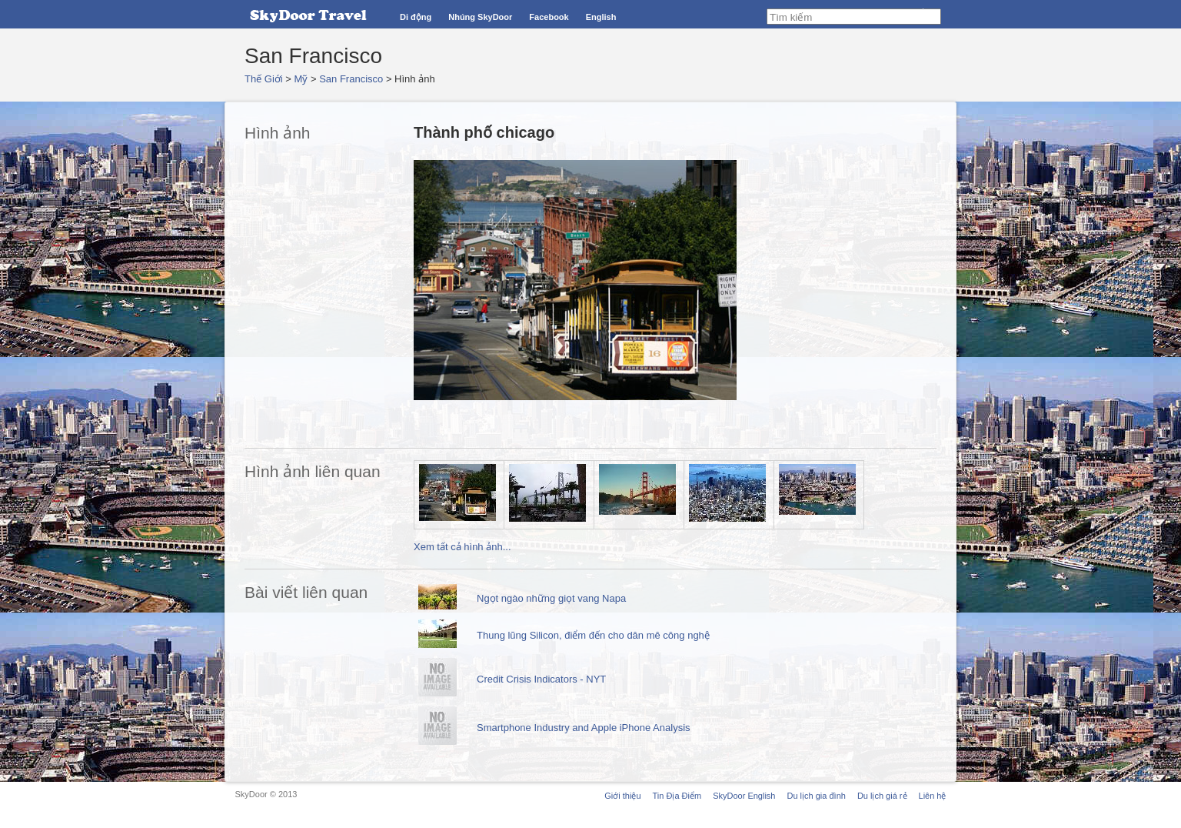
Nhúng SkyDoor (480, 17)
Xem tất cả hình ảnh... (462, 547)
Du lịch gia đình (816, 795)
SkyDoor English (744, 795)
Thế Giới (264, 79)
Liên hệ (932, 795)
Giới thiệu (622, 795)
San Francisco (351, 79)
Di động (415, 17)
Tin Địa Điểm (677, 795)
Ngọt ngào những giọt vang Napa (551, 598)
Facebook (548, 17)
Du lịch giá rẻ (882, 795)
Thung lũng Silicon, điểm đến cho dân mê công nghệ (593, 635)
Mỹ (301, 79)
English (601, 17)
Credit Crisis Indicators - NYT (541, 679)
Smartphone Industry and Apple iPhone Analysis (583, 727)
